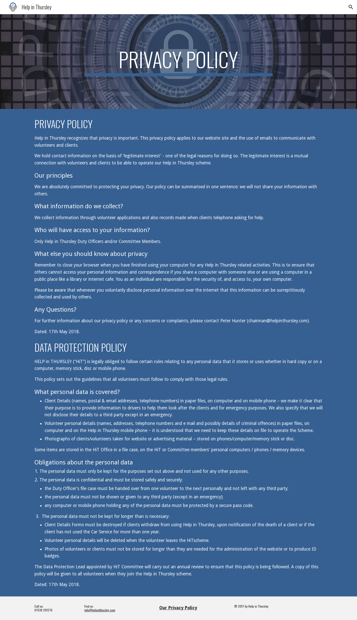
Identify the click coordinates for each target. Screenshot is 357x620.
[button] (351, 7)
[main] (178, 61)
